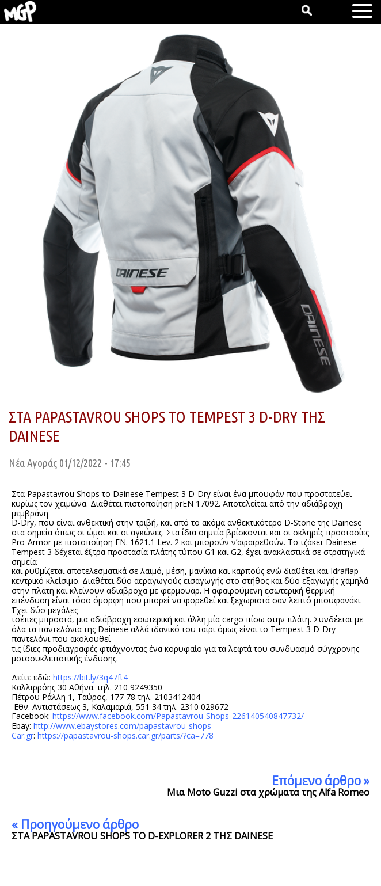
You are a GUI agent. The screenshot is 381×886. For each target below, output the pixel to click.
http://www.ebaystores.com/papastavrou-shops (122, 725)
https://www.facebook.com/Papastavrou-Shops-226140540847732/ (178, 715)
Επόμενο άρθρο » (320, 781)
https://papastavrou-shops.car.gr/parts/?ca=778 (125, 735)
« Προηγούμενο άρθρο (75, 824)
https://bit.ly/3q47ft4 (90, 677)
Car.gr (22, 735)
